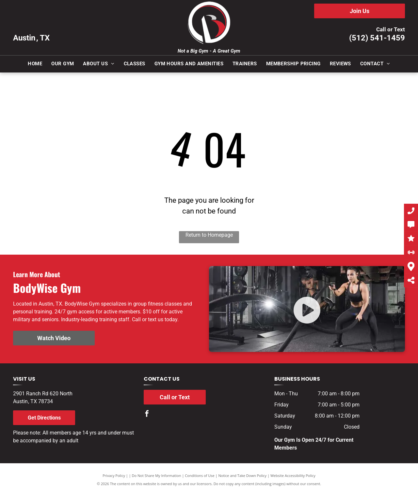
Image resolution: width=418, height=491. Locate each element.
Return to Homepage (209, 235)
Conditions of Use (200, 475)
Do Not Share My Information (156, 475)
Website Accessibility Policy (292, 475)
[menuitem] (35, 63)
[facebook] (147, 414)
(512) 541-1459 (377, 37)
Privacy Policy (114, 475)
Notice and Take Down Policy (242, 475)
